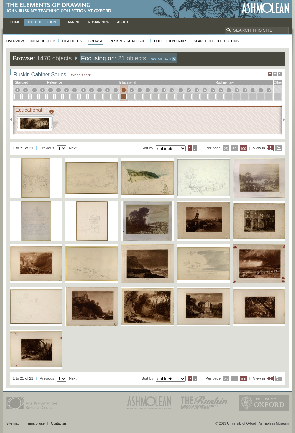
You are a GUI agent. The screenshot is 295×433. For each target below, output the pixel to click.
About (122, 22)
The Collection (42, 22)
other (278, 82)
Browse (95, 41)
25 (226, 149)
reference (54, 82)
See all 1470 (161, 59)
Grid (270, 148)
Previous (13, 119)
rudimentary (225, 82)
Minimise (275, 74)
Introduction (42, 41)
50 (235, 149)
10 (155, 90)
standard (21, 82)
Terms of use (35, 423)
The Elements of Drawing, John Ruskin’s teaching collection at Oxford (60, 8)
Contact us (59, 423)
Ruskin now (99, 22)
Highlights (72, 41)
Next (282, 119)
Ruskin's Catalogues (129, 41)
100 (243, 149)
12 (171, 90)
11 (163, 90)
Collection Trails (170, 41)
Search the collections (216, 41)
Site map (12, 423)
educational (127, 82)
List (278, 148)
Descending (195, 148)
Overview (15, 41)
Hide (280, 74)
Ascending (190, 148)
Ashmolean (265, 8)
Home (15, 22)
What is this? (81, 75)
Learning (71, 22)
